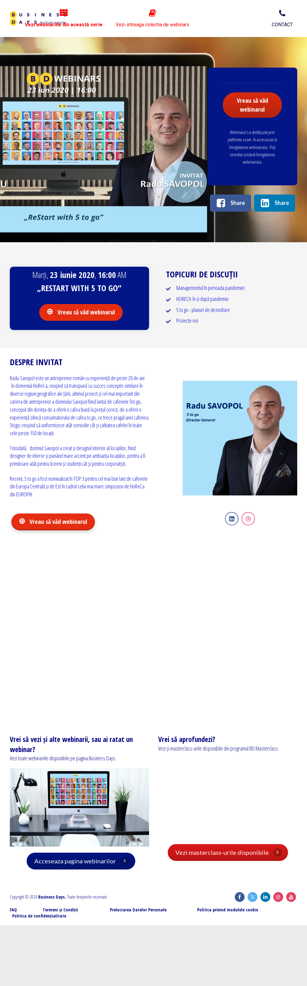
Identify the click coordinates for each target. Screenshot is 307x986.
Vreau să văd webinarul (252, 104)
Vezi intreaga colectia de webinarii (226, 18)
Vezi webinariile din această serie (141, 18)
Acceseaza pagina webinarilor (78, 861)
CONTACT (282, 18)
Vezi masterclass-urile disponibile (228, 852)
